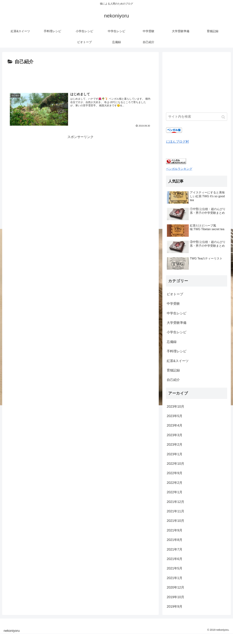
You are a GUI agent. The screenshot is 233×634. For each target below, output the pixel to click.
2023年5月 (174, 416)
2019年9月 (174, 606)
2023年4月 (174, 425)
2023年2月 (174, 444)
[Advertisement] (80, 76)
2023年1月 (174, 454)
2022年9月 (174, 473)
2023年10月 (175, 406)
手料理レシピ (176, 351)
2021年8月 (174, 540)
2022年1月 (174, 492)
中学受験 (173, 303)
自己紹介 (173, 380)
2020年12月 (175, 587)
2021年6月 (174, 559)
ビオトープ (175, 294)
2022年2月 (174, 483)
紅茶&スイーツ (178, 361)
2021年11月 (175, 511)
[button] (223, 117)
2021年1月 (174, 578)
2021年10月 (175, 521)
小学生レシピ (176, 332)
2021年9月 (174, 530)
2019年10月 (175, 597)
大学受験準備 (176, 323)
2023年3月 (174, 435)
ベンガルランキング (179, 168)
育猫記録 (173, 370)
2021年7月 (174, 549)
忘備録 (172, 342)
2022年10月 (175, 463)
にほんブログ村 (177, 141)
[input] (196, 117)
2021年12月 (175, 502)
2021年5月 (174, 568)
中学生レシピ (176, 313)
